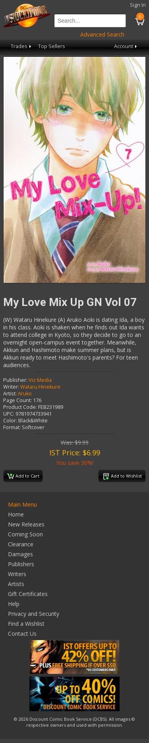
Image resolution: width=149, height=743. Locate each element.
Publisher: (15, 380)
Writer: (11, 386)
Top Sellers (51, 46)
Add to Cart (23, 476)
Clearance (20, 544)
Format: (12, 427)
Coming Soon (25, 534)
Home (16, 514)
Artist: (10, 393)
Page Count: (17, 400)
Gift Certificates (28, 594)
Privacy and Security (33, 613)
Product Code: (20, 407)
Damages (20, 554)
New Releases (26, 524)
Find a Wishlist (26, 623)
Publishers (21, 564)
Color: (10, 420)
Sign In (138, 5)
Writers (17, 574)
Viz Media (40, 380)
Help (13, 604)
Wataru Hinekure (40, 386)
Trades (22, 46)
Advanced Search (102, 34)
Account (126, 46)
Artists (16, 584)
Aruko (25, 393)
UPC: (8, 413)
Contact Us (22, 633)
